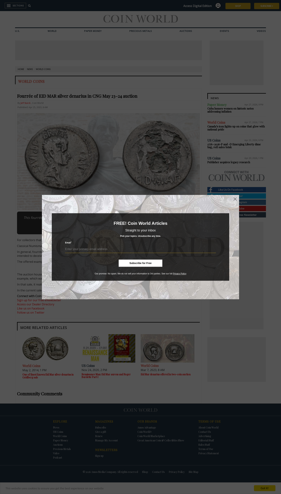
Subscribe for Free (140, 263)
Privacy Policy (179, 273)
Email (68, 242)
